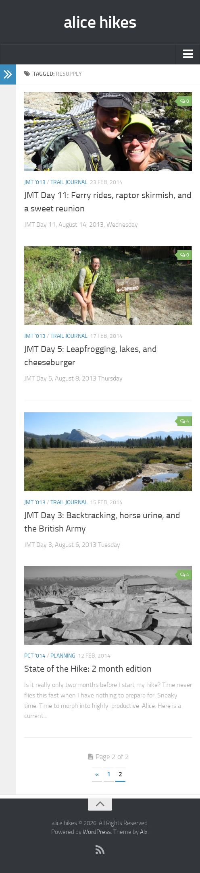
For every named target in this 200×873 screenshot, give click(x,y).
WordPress (97, 832)
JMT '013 (35, 182)
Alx (144, 832)
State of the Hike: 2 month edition (88, 669)
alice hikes (100, 22)
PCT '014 (35, 655)
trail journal (69, 182)
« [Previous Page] (97, 774)
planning (62, 655)
